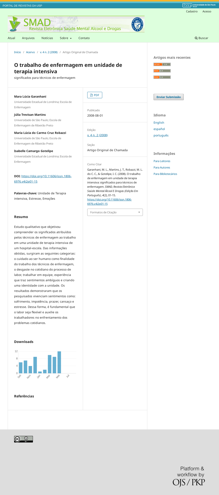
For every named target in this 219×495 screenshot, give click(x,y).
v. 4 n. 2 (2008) (49, 52)
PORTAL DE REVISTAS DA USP (22, 5)
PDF (96, 95)
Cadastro (192, 11)
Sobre (64, 38)
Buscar (201, 38)
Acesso (207, 11)
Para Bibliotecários (165, 174)
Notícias (47, 38)
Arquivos (28, 38)
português (161, 135)
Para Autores (162, 167)
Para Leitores (162, 161)
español (159, 129)
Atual (11, 38)
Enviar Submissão (169, 97)
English (159, 122)
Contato (84, 38)
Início (17, 52)
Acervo (30, 52)
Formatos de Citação (103, 212)
